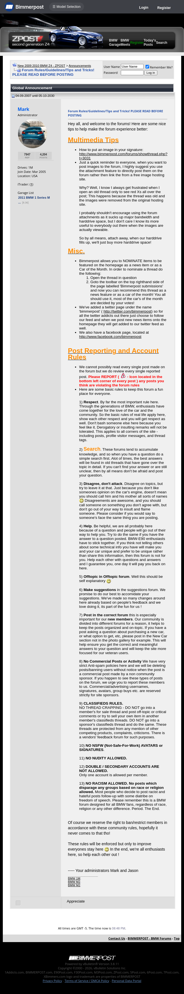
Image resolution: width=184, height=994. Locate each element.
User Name (112, 67)
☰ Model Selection (67, 7)
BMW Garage (115, 42)
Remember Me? (159, 67)
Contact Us (116, 938)
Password (111, 72)
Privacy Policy (52, 981)
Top (177, 938)
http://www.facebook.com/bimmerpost (110, 337)
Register (164, 8)
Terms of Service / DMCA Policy (87, 981)
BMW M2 (74, 881)
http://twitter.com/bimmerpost (127, 311)
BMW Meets (125, 42)
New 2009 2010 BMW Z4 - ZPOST (41, 65)
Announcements (80, 65)
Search (161, 43)
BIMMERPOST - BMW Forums (149, 938)
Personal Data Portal (126, 981)
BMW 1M (74, 878)
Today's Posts (150, 42)
